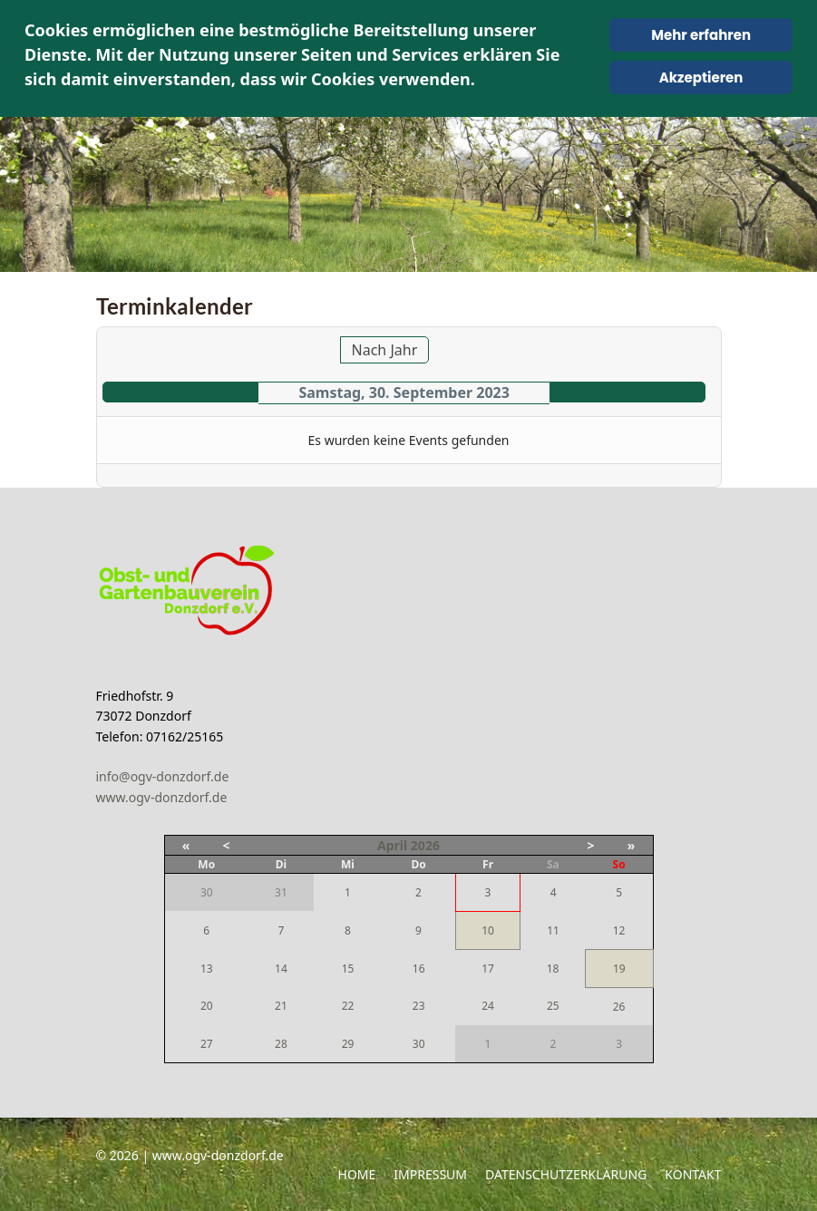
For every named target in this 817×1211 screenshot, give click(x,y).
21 (281, 1005)
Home (357, 1174)
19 (619, 968)
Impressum (430, 1174)
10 (487, 930)
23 (419, 1005)
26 (619, 1006)
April (392, 845)
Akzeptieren (701, 77)
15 (348, 968)
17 (487, 968)
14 (281, 968)
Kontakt (693, 1174)
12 (619, 930)
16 (419, 968)
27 (206, 1043)
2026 (425, 845)
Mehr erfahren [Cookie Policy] (701, 34)
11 (553, 930)
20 (206, 1005)
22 (348, 1005)
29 (348, 1043)
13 (206, 968)
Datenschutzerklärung (566, 1174)
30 (419, 1043)
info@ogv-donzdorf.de (162, 776)
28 (281, 1043)
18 (553, 968)
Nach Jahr (385, 350)
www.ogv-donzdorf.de (162, 797)
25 (553, 1005)
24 (487, 1005)
